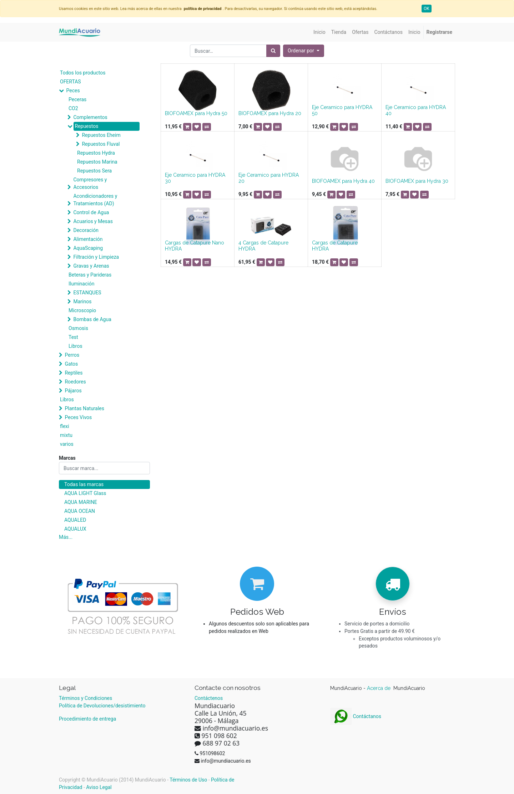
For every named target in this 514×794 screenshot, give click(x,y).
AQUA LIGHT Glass (85, 493)
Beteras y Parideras (90, 275)
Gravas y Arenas (91, 266)
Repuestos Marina (97, 162)
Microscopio (82, 310)
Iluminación (81, 284)
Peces (73, 90)
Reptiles (73, 373)
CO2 (73, 108)
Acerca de (379, 688)
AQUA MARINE (80, 502)
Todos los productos (82, 73)
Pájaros (73, 390)
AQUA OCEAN (79, 511)
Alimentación (87, 239)
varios (67, 444)
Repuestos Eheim (101, 135)
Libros (75, 346)
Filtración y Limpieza (96, 257)
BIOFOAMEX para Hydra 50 (196, 113)
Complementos (90, 117)
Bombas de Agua (92, 319)
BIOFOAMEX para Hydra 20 (269, 113)
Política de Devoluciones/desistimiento (102, 705)
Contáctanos (355, 716)
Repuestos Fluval (101, 144)
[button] (303, 51)
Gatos (71, 364)
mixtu (66, 435)
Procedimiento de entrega (87, 719)
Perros (72, 355)
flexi (64, 426)
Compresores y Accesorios (90, 183)
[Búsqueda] (273, 51)
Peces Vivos (78, 417)
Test (73, 337)
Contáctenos (209, 698)
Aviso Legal (99, 787)
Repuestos (86, 126)
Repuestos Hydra (96, 153)
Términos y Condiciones (85, 698)
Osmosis (78, 328)
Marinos (82, 301)
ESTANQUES (87, 292)
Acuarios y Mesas (92, 221)
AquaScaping (88, 248)
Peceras (77, 99)
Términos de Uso (188, 780)
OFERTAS (70, 81)
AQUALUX (75, 529)
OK (426, 8)
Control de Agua (91, 212)
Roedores (75, 382)
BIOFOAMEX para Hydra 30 (417, 181)
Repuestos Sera (94, 171)
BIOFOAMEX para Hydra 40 (343, 181)
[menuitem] (319, 32)
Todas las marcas (84, 484)
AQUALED (75, 520)
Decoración (85, 230)
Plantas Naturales (84, 408)
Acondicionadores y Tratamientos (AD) (95, 199)
